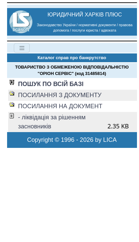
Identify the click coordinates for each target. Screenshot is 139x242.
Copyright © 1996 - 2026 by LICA (71, 139)
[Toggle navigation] (22, 48)
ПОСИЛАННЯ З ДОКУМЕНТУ (60, 95)
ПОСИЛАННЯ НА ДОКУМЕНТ (60, 106)
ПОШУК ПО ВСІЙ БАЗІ (51, 84)
